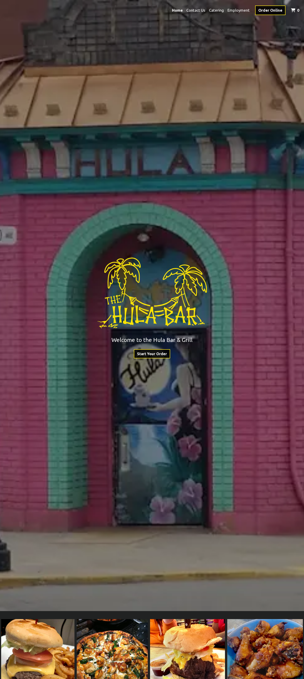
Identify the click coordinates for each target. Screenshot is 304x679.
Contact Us (195, 10)
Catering (216, 10)
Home (177, 10)
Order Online (270, 10)
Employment (238, 10)
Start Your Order (152, 354)
